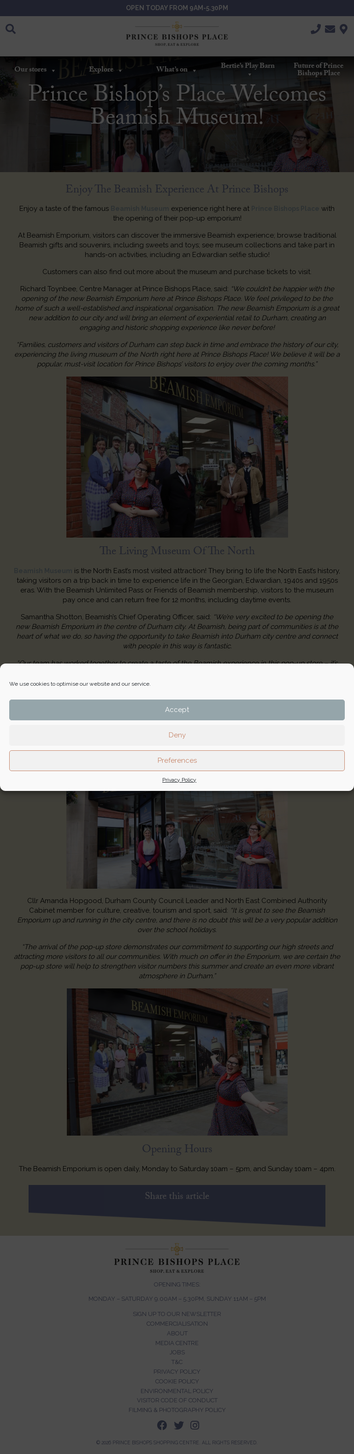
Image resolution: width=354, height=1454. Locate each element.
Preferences (177, 760)
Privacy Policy (179, 780)
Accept (177, 710)
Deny (177, 735)
